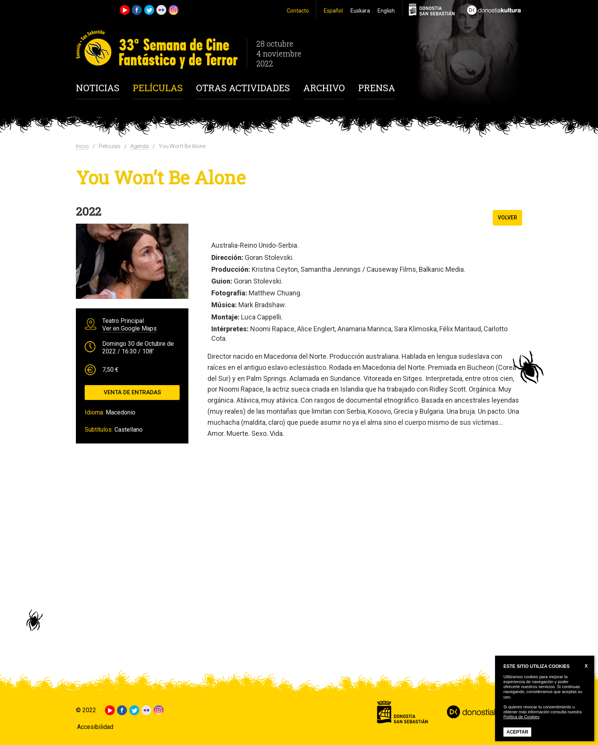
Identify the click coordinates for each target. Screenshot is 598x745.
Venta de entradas (132, 392)
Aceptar (517, 732)
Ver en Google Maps (129, 328)
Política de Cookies (521, 716)
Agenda (139, 146)
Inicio (82, 146)
